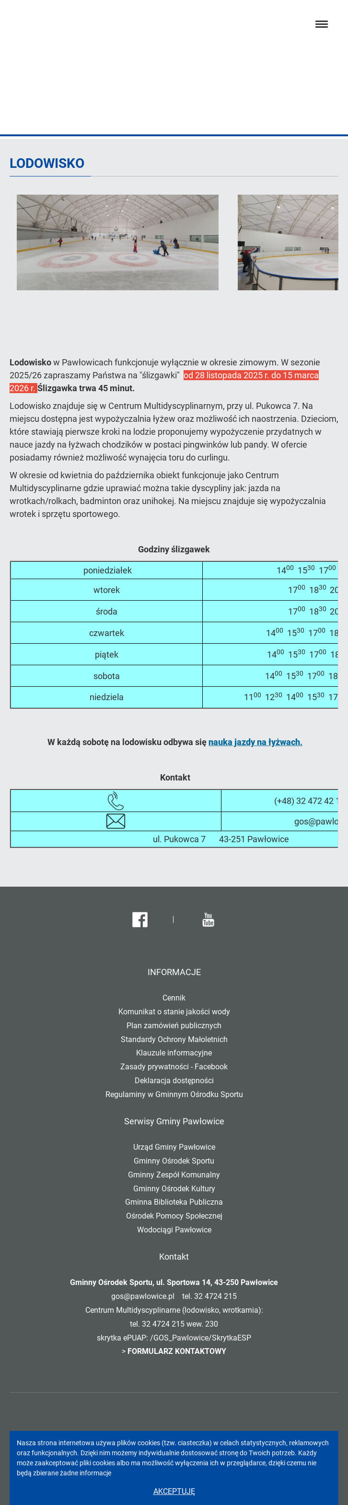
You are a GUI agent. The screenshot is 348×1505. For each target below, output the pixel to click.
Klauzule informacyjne (174, 1052)
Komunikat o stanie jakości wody (174, 1011)
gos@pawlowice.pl (142, 1296)
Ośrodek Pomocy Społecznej (174, 1215)
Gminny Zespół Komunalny (174, 1174)
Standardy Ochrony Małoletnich (174, 1039)
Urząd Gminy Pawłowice (174, 1147)
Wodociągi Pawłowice (174, 1229)
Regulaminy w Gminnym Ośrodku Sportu (174, 1094)
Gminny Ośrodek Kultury (174, 1188)
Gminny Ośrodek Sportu (174, 1160)
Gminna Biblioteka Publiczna (174, 1202)
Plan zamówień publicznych (174, 1025)
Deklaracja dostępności (174, 1080)
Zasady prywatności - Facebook (174, 1066)
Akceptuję (174, 1491)
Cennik (174, 997)
